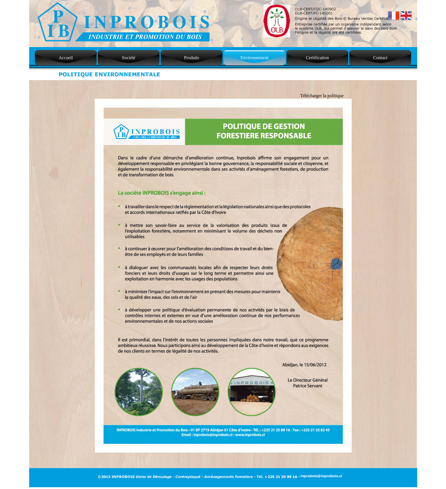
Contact (380, 57)
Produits (191, 57)
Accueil (66, 57)
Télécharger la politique (321, 95)
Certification (317, 57)
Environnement (255, 57)
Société (128, 57)
